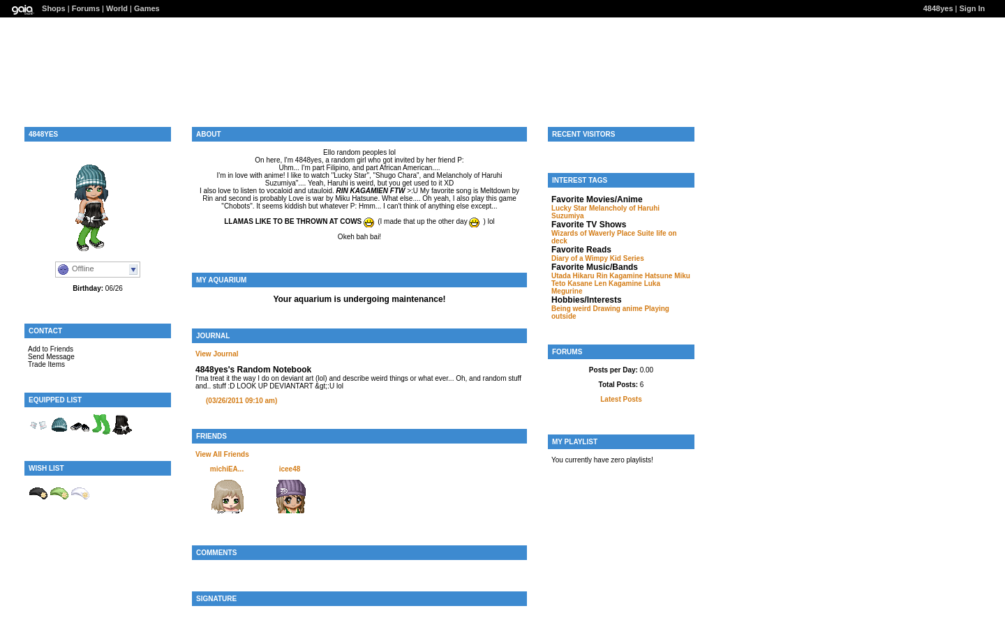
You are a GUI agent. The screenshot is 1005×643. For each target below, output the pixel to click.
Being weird (571, 308)
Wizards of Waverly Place (593, 233)
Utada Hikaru (573, 276)
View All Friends (222, 454)
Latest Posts (620, 399)
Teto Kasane (572, 283)
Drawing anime (617, 308)
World (117, 8)
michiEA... (227, 469)
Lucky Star (569, 208)
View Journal (217, 354)
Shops (54, 8)
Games (147, 8)
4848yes (938, 8)
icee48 (290, 469)
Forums (86, 8)
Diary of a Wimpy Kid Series (597, 258)
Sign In (972, 8)
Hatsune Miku (667, 276)
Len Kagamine (618, 283)
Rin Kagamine (619, 276)
